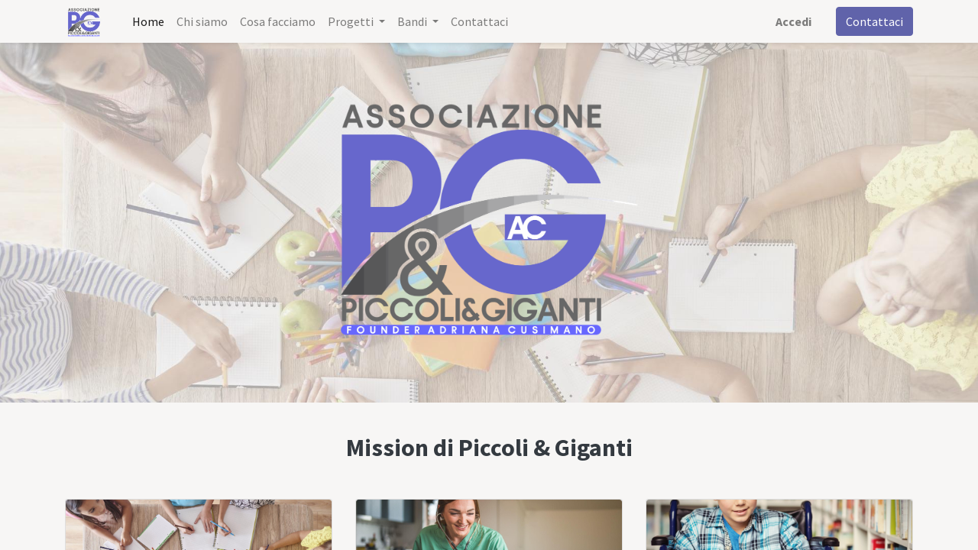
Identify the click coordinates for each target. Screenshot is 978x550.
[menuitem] (148, 21)
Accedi (793, 21)
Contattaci (874, 21)
